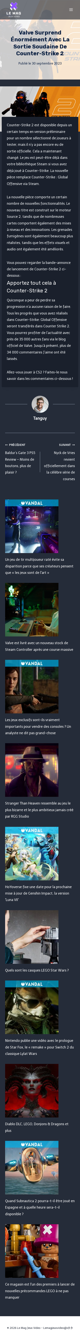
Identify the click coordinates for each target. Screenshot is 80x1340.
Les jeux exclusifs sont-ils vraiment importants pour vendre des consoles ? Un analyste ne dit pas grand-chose (38, 726)
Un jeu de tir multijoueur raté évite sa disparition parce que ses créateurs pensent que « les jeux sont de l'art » (39, 566)
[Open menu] (71, 9)
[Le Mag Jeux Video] (13, 9)
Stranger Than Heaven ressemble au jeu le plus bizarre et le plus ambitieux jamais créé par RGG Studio (39, 809)
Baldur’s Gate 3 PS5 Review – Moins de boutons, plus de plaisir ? (21, 458)
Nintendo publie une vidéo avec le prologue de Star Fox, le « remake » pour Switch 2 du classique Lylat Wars (39, 1047)
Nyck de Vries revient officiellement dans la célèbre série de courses (59, 461)
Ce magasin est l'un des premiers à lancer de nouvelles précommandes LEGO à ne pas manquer (40, 1290)
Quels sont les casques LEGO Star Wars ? (37, 970)
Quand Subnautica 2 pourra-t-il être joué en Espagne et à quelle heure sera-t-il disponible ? (40, 1207)
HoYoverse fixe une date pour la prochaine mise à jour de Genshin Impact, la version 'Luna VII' (38, 893)
